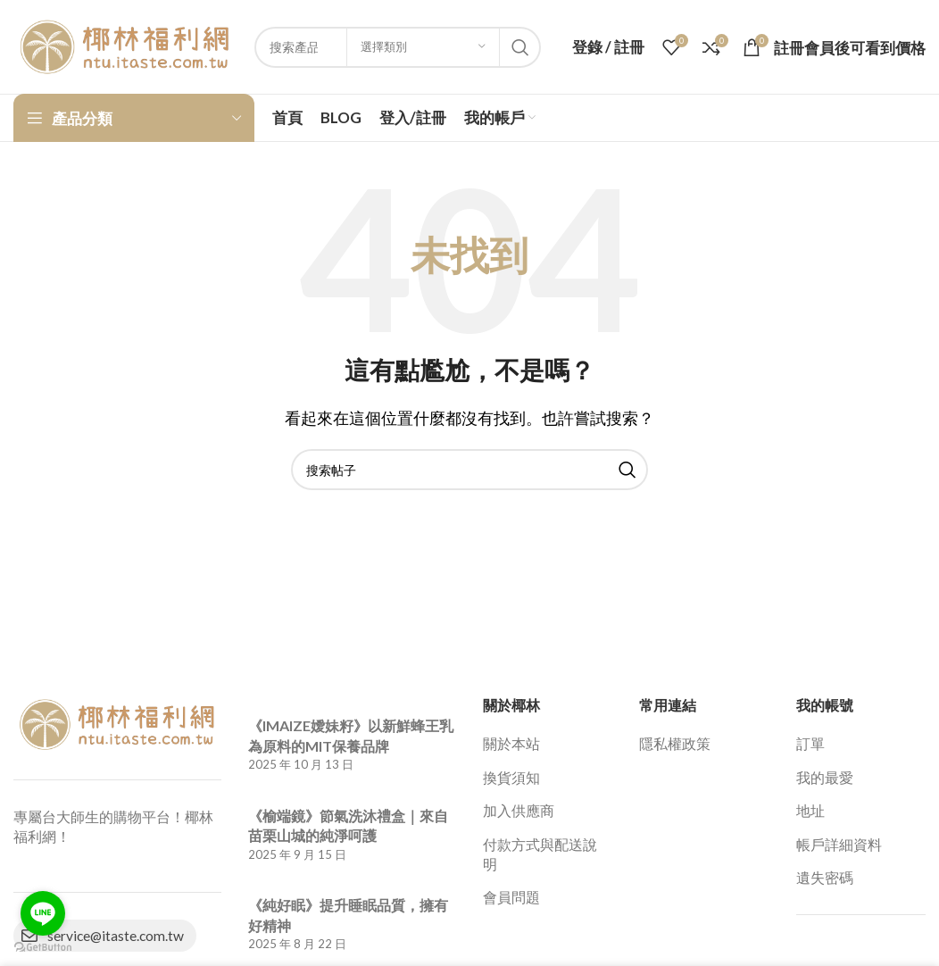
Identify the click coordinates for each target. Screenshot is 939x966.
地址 (810, 810)
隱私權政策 (674, 743)
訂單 (810, 743)
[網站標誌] (125, 45)
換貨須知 (511, 777)
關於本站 (511, 743)
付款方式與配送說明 (540, 854)
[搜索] (469, 469)
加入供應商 (518, 810)
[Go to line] (43, 913)
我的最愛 (824, 777)
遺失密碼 (824, 877)
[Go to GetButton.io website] (42, 948)
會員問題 (511, 896)
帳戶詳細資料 (839, 844)
